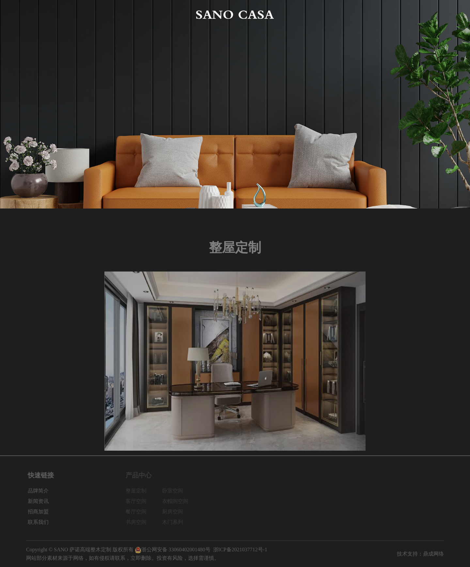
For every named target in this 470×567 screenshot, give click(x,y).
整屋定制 (139, 490)
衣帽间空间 (178, 501)
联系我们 (433, 14)
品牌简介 (77, 14)
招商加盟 (393, 14)
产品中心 (117, 14)
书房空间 (139, 522)
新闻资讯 (352, 14)
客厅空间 (139, 501)
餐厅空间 (139, 511)
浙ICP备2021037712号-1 (240, 549)
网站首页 (36, 14)
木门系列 (175, 522)
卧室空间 (175, 490)
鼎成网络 (433, 554)
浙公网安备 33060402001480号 (173, 549)
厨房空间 (175, 511)
